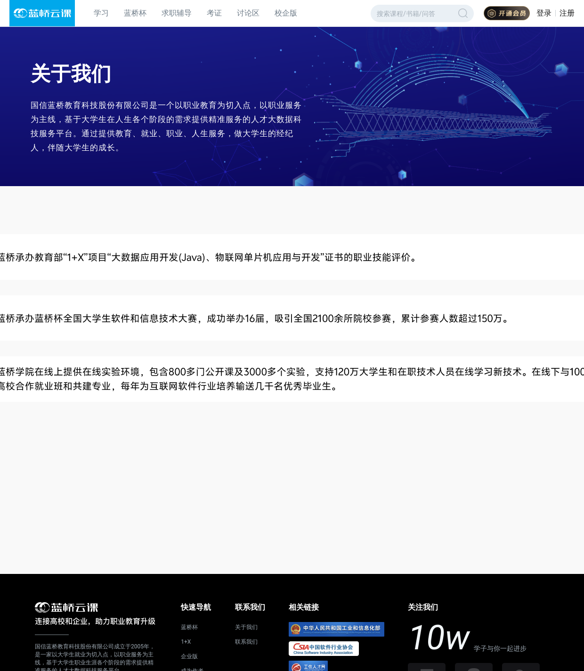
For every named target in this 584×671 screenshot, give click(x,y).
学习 (101, 12)
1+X (186, 641)
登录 (544, 12)
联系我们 (246, 641)
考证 (214, 12)
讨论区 (248, 12)
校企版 (286, 12)
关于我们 (246, 627)
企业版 (189, 656)
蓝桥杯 (135, 12)
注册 (567, 12)
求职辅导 (177, 12)
